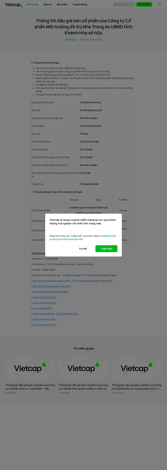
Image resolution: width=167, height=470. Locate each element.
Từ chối (83, 248)
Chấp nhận (106, 248)
